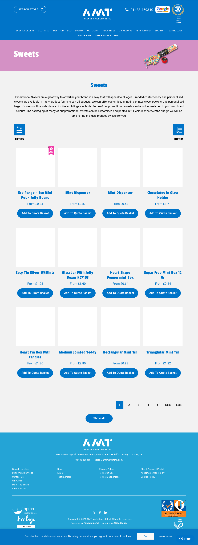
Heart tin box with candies (35, 354)
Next (168, 404)
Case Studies (19, 488)
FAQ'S (60, 473)
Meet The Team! (20, 484)
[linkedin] (106, 512)
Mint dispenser (77, 192)
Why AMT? (17, 480)
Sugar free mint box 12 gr (163, 275)
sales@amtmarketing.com (109, 460)
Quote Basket (179, 21)
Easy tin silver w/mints (35, 272)
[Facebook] (100, 512)
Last (178, 404)
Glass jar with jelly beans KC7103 (77, 275)
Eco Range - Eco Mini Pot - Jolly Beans (35, 195)
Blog (59, 469)
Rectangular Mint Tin (120, 352)
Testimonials (64, 477)
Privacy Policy (106, 469)
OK (145, 536)
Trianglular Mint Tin (163, 352)
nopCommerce (91, 523)
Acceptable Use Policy (153, 473)
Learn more (165, 536)
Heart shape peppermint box (120, 275)
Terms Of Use (106, 473)
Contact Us (18, 477)
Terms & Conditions (109, 477)
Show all (99, 418)
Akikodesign (120, 523)
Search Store (28, 9)
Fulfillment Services (22, 473)
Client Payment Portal (152, 469)
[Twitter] (94, 512)
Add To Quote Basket (35, 213)
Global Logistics (20, 469)
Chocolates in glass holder (163, 195)
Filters (19, 129)
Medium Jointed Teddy (77, 352)
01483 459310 (142, 10)
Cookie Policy (148, 477)
